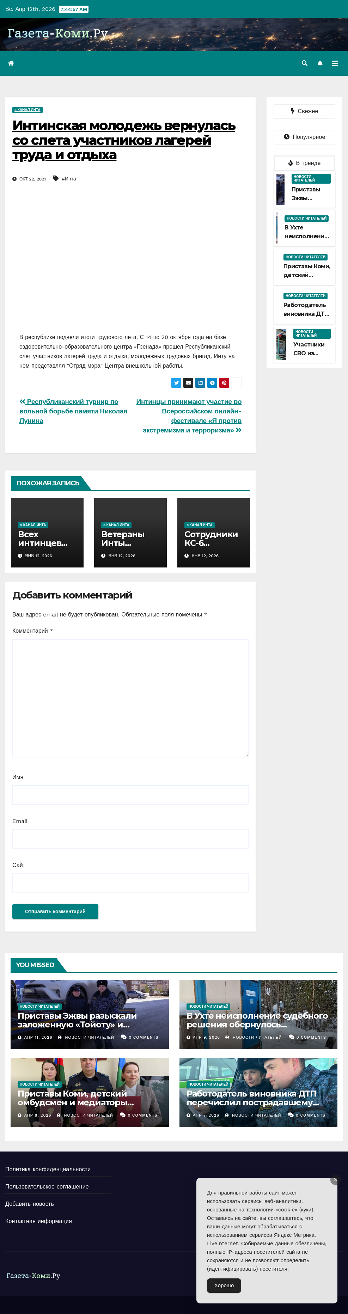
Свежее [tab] (304, 111)
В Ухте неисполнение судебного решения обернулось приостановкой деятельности (257, 1024)
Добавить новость (29, 1204)
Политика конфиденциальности (48, 1169)
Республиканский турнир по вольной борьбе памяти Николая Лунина (73, 411)
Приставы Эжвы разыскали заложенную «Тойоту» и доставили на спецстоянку (77, 1024)
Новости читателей (304, 178)
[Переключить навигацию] (335, 63)
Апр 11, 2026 (38, 1037)
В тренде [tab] (304, 163)
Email (20, 821)
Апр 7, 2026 (206, 1115)
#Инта (69, 179)
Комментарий (32, 630)
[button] (304, 63)
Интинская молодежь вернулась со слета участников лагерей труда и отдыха (123, 140)
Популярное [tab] (304, 137)
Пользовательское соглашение (47, 1186)
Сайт (18, 865)
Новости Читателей (86, 1037)
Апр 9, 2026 (206, 1037)
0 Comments (143, 1037)
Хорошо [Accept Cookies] (224, 1285)
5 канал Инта (27, 110)
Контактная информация (38, 1221)
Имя (17, 777)
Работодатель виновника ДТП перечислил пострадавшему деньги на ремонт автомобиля (253, 1102)
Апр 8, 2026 (37, 1115)
